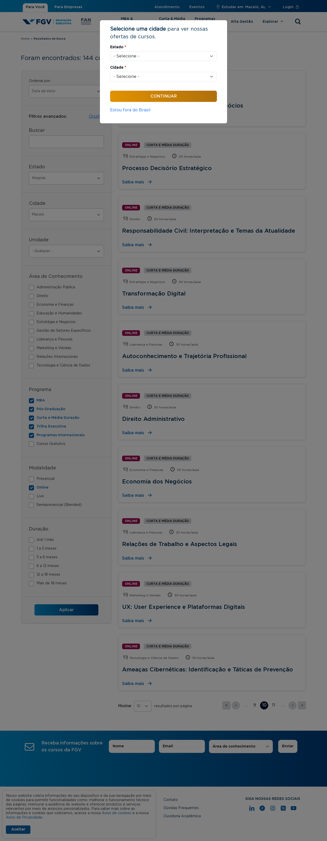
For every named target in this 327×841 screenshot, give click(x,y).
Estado (118, 47)
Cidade (118, 67)
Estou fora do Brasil (130, 110)
